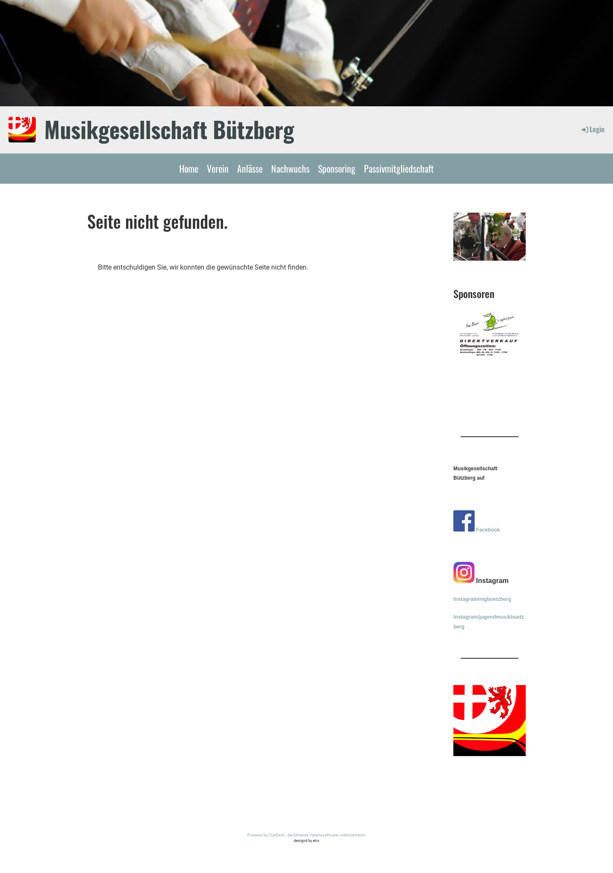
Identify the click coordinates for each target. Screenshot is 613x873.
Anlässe (250, 168)
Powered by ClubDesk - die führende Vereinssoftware (292, 835)
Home (188, 168)
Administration (353, 835)
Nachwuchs (290, 168)
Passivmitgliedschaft (399, 168)
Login (592, 129)
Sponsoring (336, 168)
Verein (218, 168)
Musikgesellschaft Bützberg (169, 129)
